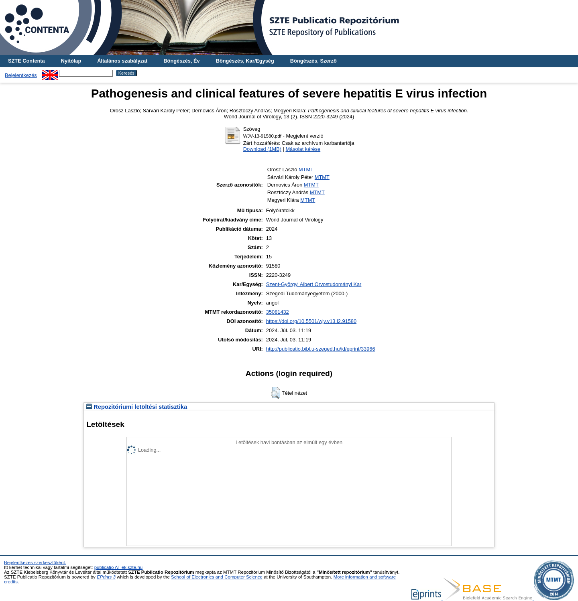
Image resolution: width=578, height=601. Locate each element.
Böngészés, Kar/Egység (245, 61)
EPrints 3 (106, 577)
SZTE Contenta (26, 61)
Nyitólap (71, 61)
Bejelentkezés (21, 75)
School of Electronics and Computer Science (217, 577)
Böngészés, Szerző (313, 61)
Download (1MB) (262, 149)
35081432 (277, 312)
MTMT (306, 169)
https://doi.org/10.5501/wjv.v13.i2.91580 (311, 321)
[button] (275, 393)
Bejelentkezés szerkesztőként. (35, 562)
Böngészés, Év (181, 61)
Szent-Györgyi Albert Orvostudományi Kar (314, 284)
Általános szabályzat (122, 61)
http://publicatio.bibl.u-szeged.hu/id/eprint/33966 (320, 349)
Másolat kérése (302, 149)
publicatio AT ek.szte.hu (118, 567)
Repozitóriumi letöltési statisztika (136, 407)
